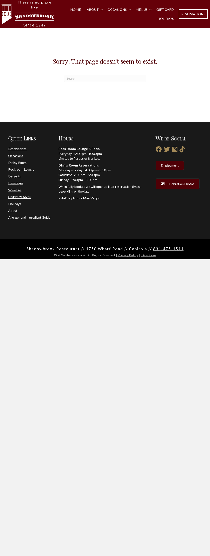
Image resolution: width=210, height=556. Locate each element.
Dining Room (17, 459)
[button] (174, 148)
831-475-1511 (168, 545)
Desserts (14, 473)
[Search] (105, 375)
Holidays (165, 185)
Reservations (17, 445)
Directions (148, 552)
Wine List (14, 486)
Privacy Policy (128, 552)
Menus (165, 167)
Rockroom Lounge (21, 466)
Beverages (15, 480)
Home (168, 139)
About (165, 148)
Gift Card (165, 176)
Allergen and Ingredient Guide (29, 514)
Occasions (161, 157)
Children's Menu (19, 493)
